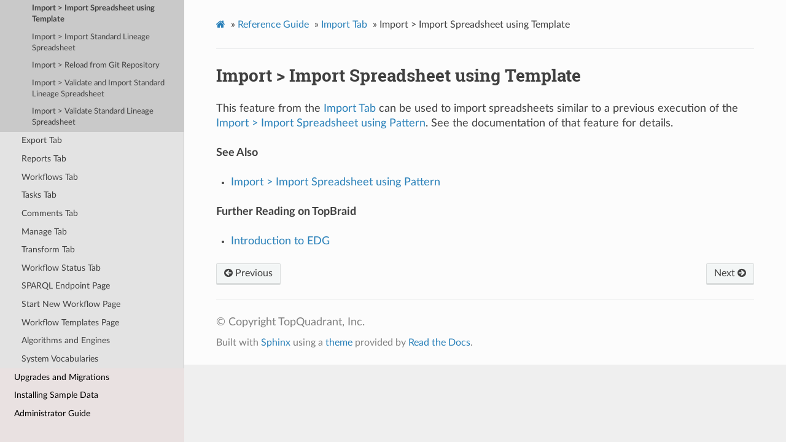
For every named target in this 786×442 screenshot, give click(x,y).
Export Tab (41, 140)
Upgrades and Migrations (61, 377)
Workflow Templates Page (70, 322)
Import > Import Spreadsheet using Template (93, 13)
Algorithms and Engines (65, 340)
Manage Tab (44, 231)
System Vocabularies (59, 358)
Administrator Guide (52, 413)
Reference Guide (273, 24)
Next (730, 273)
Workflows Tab (49, 177)
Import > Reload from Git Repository (96, 65)
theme (338, 342)
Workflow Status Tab (61, 268)
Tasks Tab (38, 195)
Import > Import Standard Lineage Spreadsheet (91, 42)
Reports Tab (43, 158)
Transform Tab (48, 249)
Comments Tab (49, 213)
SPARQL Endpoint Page (65, 285)
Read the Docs (439, 342)
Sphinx (275, 342)
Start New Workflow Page (70, 304)
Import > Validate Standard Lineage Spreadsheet (93, 116)
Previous (248, 273)
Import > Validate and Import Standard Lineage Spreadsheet (98, 88)
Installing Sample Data (56, 395)
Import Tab (344, 24)
